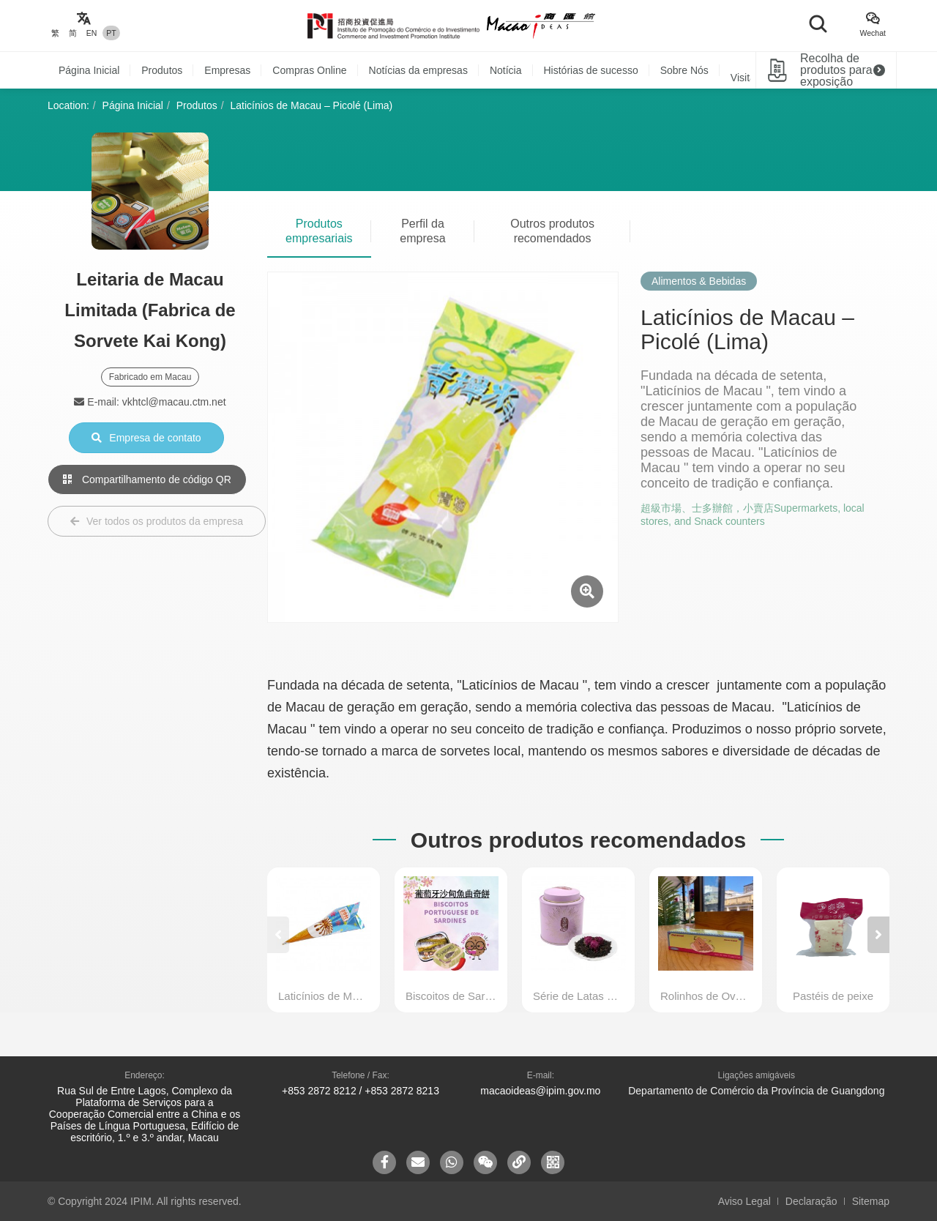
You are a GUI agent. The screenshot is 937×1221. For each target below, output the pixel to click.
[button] (878, 934)
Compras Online (309, 70)
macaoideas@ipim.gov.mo (540, 1091)
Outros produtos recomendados (552, 230)
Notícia (506, 70)
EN (91, 33)
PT (111, 33)
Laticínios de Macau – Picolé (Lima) (312, 105)
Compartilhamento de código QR (147, 479)
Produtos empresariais (319, 230)
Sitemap (870, 1201)
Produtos (161, 70)
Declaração (811, 1201)
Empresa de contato (146, 438)
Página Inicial (89, 70)
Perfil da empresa (422, 230)
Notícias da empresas (418, 70)
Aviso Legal (744, 1201)
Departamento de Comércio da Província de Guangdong (756, 1091)
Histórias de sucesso (591, 70)
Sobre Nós (684, 70)
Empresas (227, 70)
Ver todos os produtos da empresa (156, 521)
